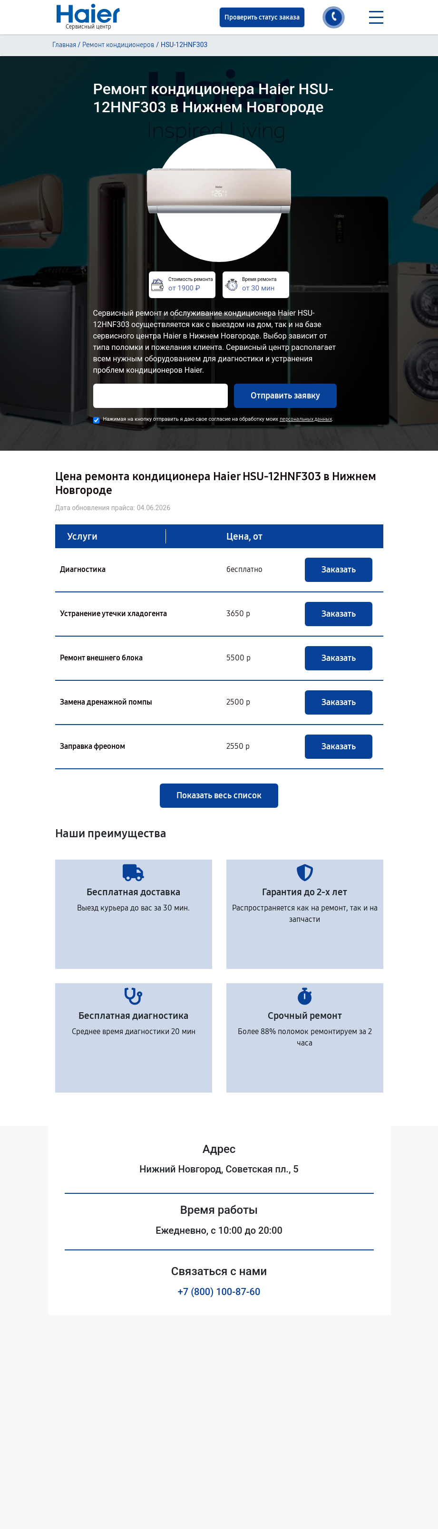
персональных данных (306, 419)
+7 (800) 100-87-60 (219, 1291)
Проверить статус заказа (262, 17)
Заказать (338, 569)
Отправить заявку (285, 395)
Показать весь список (219, 795)
